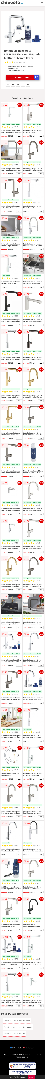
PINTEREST (28, 1048)
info (19, 136)
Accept (31, 1077)
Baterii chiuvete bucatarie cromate (18, 1027)
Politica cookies (22, 1057)
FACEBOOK (15, 1048)
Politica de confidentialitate (30, 1054)
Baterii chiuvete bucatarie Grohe (17, 1021)
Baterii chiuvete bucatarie (14, 1033)
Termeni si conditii (10, 1054)
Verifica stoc (27, 77)
